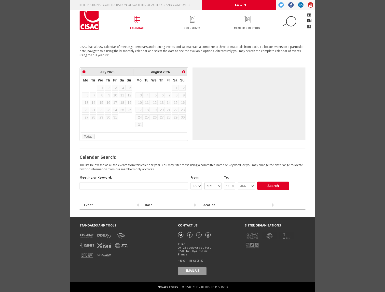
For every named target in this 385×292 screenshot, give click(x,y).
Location (208, 205)
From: (195, 177)
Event (88, 205)
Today (88, 136)
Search (273, 186)
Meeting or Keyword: (96, 177)
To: (226, 177)
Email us (192, 270)
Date (148, 205)
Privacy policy (168, 287)
